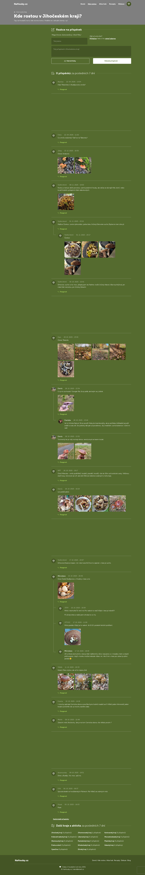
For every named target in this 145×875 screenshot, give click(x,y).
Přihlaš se (93, 39)
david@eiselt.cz (78, 869)
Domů (83, 4)
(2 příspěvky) (113, 845)
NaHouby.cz (20, 4)
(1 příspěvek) (89, 833)
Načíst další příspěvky (61, 819)
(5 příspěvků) (116, 837)
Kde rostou (92, 4)
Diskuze (121, 4)
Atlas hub (102, 4)
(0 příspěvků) (61, 833)
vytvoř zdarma (110, 39)
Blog (129, 860)
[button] (70, 61)
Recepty (112, 4)
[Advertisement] (31, 61)
